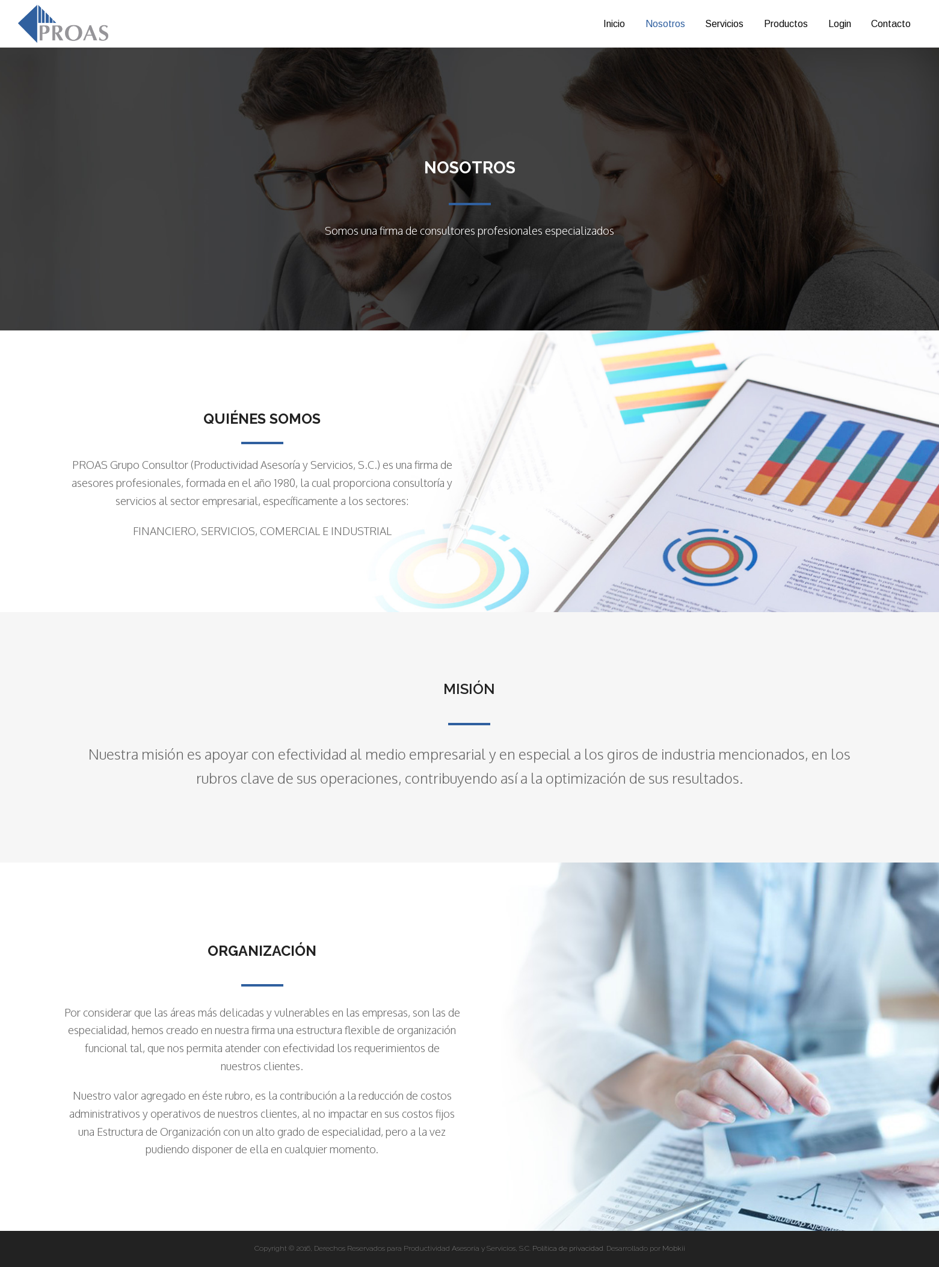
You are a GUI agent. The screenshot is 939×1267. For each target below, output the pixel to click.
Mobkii (673, 1248)
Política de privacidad (567, 1248)
